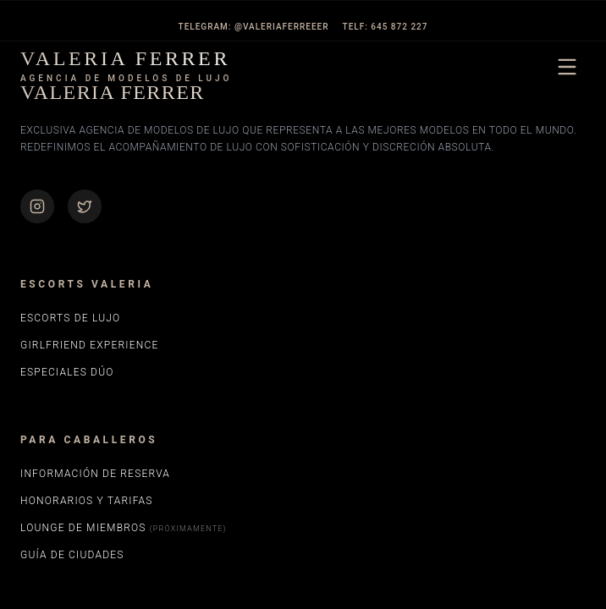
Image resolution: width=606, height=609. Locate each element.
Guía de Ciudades (72, 555)
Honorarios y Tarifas (86, 501)
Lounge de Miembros (123, 528)
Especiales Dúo (67, 372)
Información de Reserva (95, 474)
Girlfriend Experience (89, 345)
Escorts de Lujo (70, 318)
